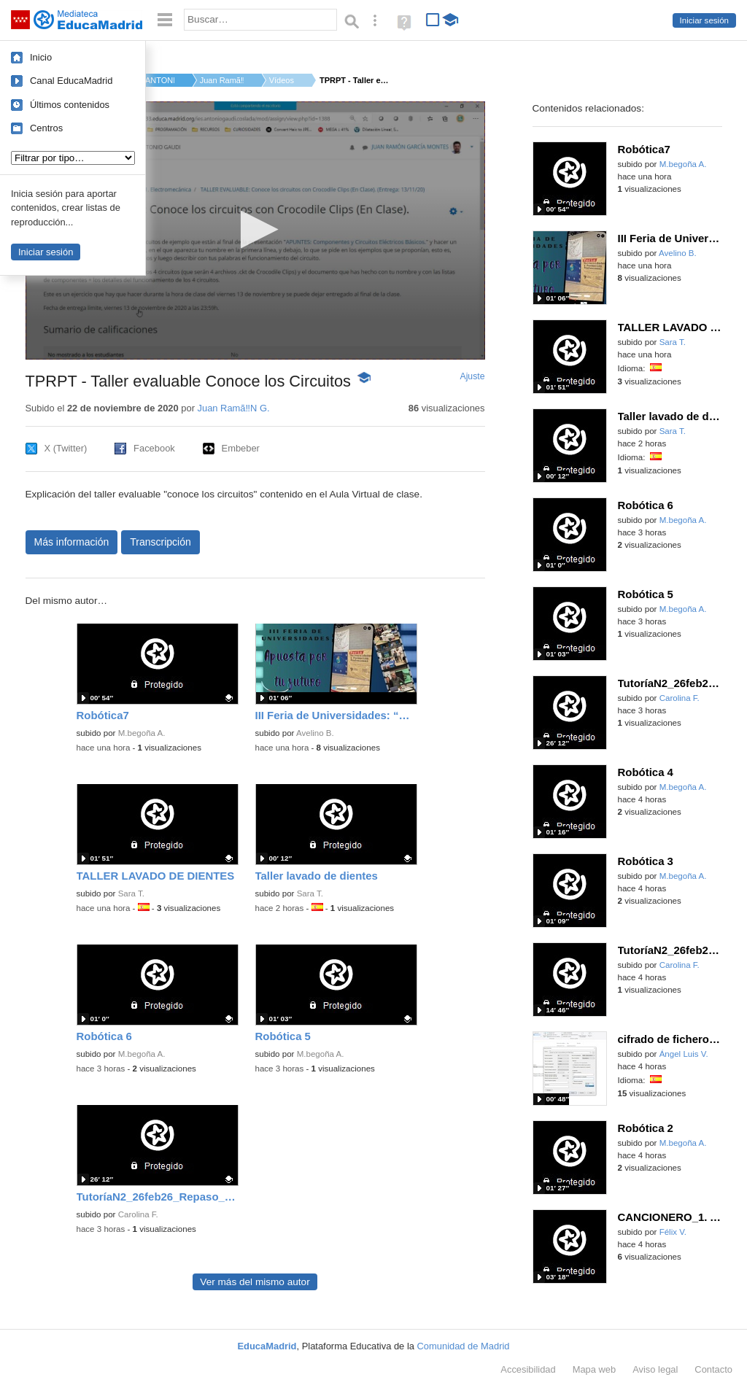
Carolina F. (138, 1214)
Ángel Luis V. (683, 1054)
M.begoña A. (142, 733)
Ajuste (472, 376)
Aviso (655, 1369)
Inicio (41, 57)
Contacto (713, 1369)
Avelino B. (315, 733)
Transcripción (160, 542)
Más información (71, 542)
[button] (255, 229)
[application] (255, 230)
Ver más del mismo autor (254, 1281)
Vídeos (281, 80)
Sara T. (131, 893)
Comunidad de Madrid (463, 1346)
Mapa (594, 1369)
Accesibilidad (527, 1369)
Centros (46, 128)
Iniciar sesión (704, 20)
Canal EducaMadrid (71, 80)
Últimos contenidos (69, 104)
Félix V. (672, 1232)
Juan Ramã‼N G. (222, 80)
